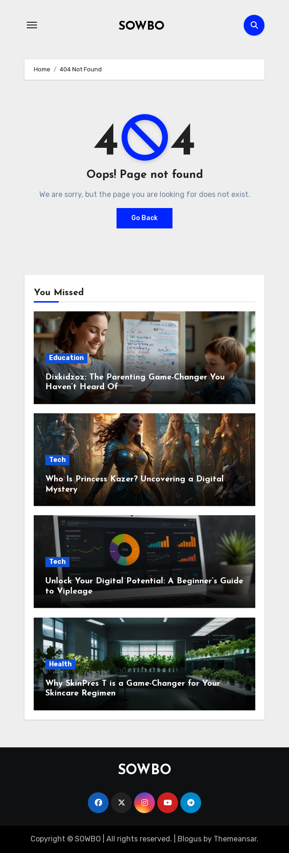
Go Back (144, 218)
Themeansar (235, 838)
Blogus (190, 838)
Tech (57, 460)
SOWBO (141, 26)
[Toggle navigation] (32, 25)
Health (60, 664)
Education (66, 358)
